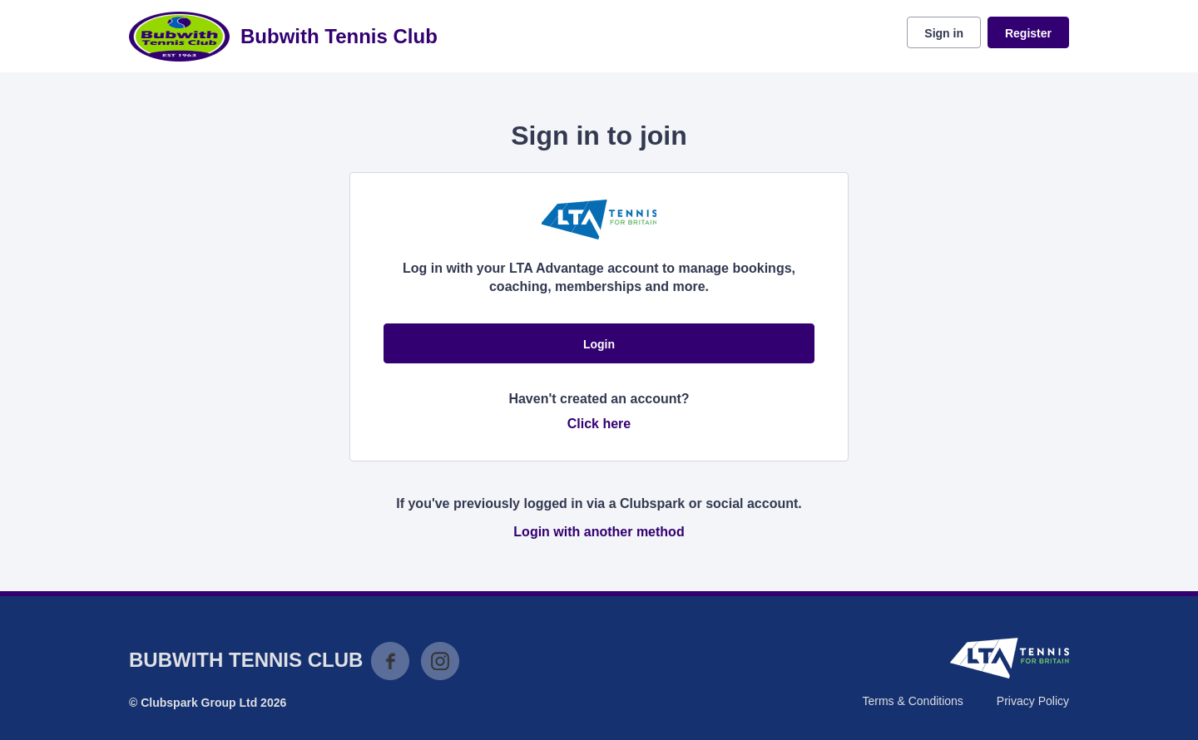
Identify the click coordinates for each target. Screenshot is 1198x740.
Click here (599, 424)
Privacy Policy (1033, 701)
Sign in (943, 33)
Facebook (390, 661)
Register (1028, 33)
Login (599, 344)
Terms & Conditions (912, 701)
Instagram (440, 661)
